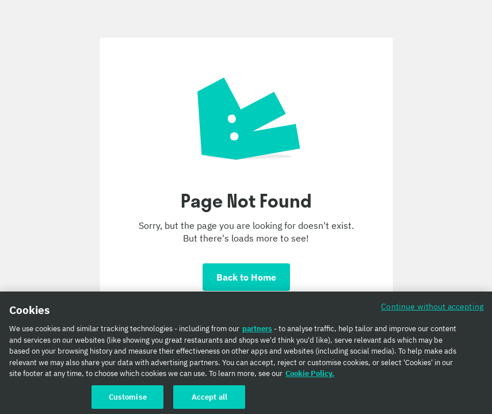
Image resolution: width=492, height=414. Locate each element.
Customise (128, 399)
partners (257, 331)
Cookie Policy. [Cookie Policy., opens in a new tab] (309, 376)
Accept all (209, 399)
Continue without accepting (432, 308)
